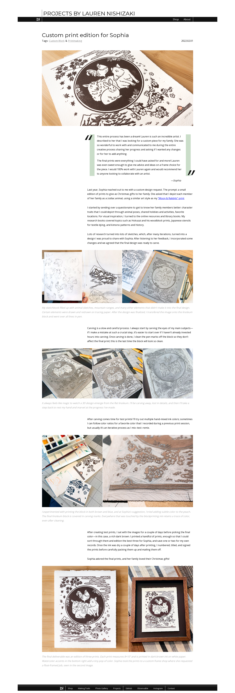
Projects (117, 688)
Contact (171, 688)
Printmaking (75, 40)
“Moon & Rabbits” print (171, 198)
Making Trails (84, 688)
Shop (176, 19)
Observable (142, 688)
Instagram (158, 688)
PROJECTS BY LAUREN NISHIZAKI (89, 13)
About (187, 19)
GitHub (129, 688)
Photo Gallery (101, 688)
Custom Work (57, 40)
